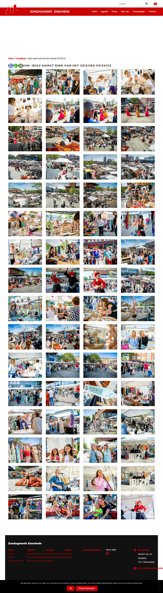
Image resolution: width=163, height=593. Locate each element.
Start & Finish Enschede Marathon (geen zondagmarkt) (49, 557)
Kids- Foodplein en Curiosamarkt (40, 561)
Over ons (125, 11)
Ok (71, 588)
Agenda (104, 11)
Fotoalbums (21, 58)
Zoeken (11, 554)
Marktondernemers (92, 550)
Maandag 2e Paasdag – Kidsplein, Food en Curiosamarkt (49, 554)
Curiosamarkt (139, 11)
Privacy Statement (15, 561)
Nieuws (68, 550)
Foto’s (114, 11)
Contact (152, 11)
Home (94, 11)
